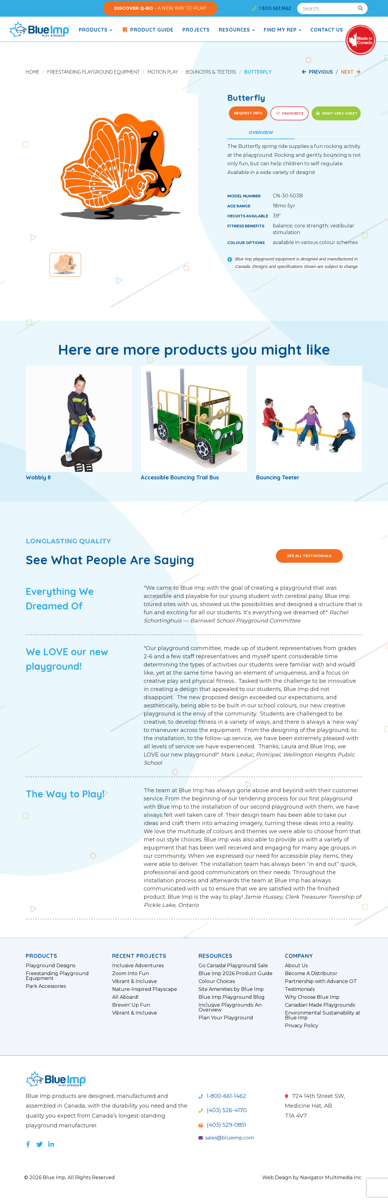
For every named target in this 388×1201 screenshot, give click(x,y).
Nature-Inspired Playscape (144, 989)
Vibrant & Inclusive (134, 981)
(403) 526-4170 (223, 1110)
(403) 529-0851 (222, 1125)
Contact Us (326, 30)
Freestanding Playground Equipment (93, 72)
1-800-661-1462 (222, 1096)
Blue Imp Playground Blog (232, 997)
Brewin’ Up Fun (131, 1005)
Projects (196, 30)
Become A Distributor (311, 973)
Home (32, 72)
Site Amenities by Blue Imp (231, 989)
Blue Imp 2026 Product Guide (236, 973)
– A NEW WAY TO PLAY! (160, 8)
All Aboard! (125, 997)
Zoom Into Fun (130, 973)
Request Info (248, 113)
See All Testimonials (309, 556)
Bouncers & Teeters (211, 72)
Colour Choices (217, 981)
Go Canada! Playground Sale (233, 965)
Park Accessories (46, 986)
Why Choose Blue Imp (312, 997)
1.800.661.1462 (271, 8)
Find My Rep (282, 30)
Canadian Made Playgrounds (320, 1005)
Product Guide (147, 30)
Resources (237, 30)
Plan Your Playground (226, 1017)
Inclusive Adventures (138, 965)
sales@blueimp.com (226, 1138)
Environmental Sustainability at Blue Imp (322, 1015)
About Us (296, 965)
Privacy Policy (301, 1025)
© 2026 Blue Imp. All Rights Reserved (69, 1177)
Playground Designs (50, 965)
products (95, 30)
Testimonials (300, 989)
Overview (261, 132)
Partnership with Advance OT (321, 981)
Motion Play (163, 72)
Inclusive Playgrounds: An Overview (230, 1007)
